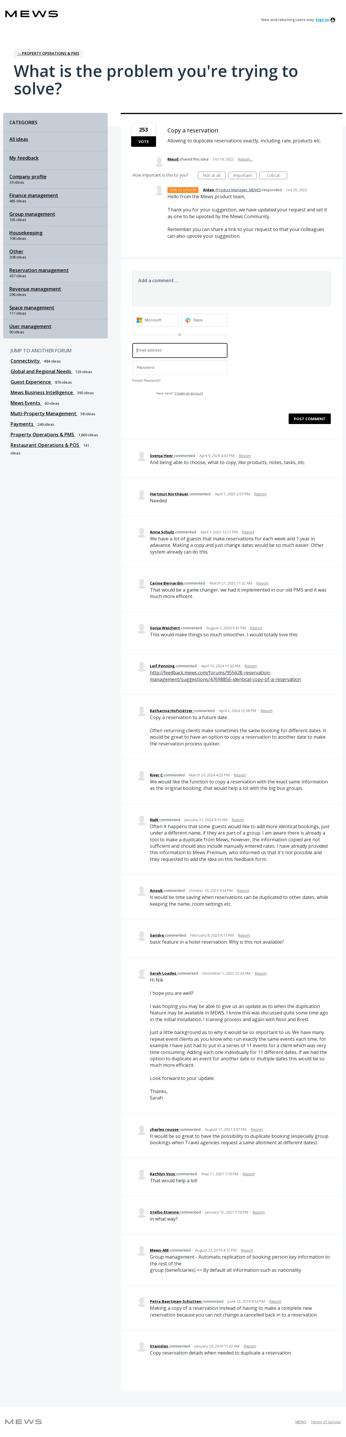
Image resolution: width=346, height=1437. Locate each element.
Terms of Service (326, 1421)
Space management (31, 307)
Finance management (33, 195)
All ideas (18, 139)
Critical (277, 176)
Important (244, 176)
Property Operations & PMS (43, 434)
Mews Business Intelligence (42, 392)
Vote (143, 141)
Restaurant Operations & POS (45, 445)
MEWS (300, 1421)
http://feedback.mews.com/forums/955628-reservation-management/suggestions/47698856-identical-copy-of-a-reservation (225, 675)
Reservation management (39, 270)
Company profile (28, 176)
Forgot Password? (146, 380)
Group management (32, 214)
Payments (23, 424)
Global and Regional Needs (41, 371)
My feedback (24, 158)
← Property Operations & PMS (48, 53)
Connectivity (26, 361)
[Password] (179, 367)
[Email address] (179, 350)
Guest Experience (31, 382)
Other (16, 251)
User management (30, 326)
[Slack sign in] (204, 320)
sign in (322, 19)
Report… (245, 159)
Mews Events (26, 403)
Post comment (310, 418)
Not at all (214, 176)
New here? (179, 393)
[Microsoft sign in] (155, 320)
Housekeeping (25, 233)
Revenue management (35, 289)
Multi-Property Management (44, 413)
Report (245, 455)
